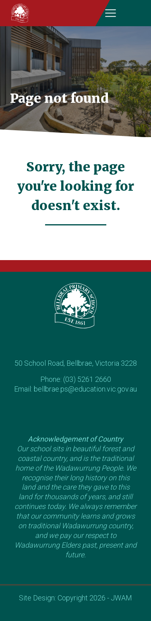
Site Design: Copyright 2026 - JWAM (75, 598)
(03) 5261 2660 (87, 379)
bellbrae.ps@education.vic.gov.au (85, 389)
